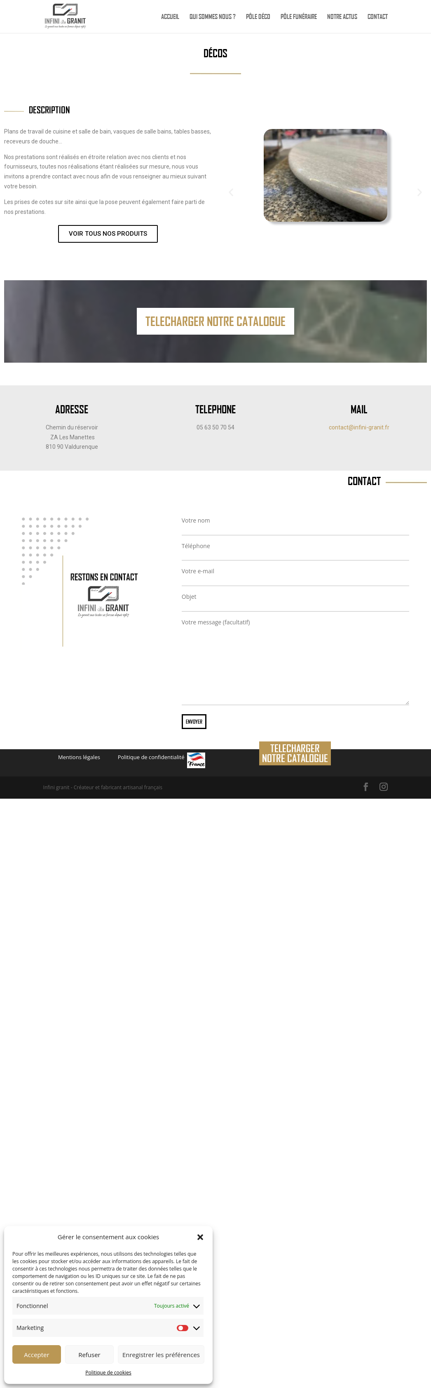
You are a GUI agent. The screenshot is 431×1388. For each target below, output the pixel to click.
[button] (200, 1237)
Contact (378, 17)
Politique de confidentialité (151, 757)
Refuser (89, 1354)
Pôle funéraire (299, 17)
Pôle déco (258, 17)
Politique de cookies (108, 1372)
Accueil (170, 17)
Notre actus (342, 17)
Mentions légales (79, 757)
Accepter (36, 1354)
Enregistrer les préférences (161, 1354)
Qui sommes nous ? (213, 17)
